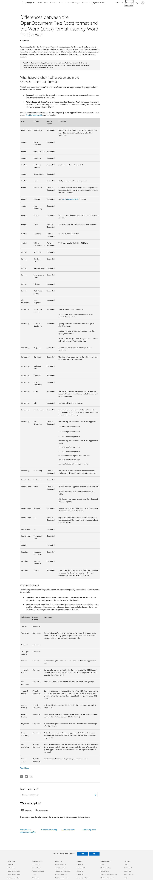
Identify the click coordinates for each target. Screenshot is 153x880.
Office (45, 3)
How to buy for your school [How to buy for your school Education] (61, 878)
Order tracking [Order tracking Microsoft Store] (35, 878)
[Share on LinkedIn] (25, 776)
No (94, 854)
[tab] (27, 810)
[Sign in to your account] (140, 2)
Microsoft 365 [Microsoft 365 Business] (79, 874)
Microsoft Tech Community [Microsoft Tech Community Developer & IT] (107, 878)
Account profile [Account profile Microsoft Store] (35, 864)
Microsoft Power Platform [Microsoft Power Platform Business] (82, 878)
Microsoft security (68, 829)
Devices (61, 3)
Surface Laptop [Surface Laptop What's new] (11, 868)
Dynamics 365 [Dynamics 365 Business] (80, 871)
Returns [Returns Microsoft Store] (34, 874)
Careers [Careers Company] (126, 864)
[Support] (28, 3)
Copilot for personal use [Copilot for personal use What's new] (14, 878)
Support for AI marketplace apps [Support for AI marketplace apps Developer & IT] (109, 874)
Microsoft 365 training (49, 829)
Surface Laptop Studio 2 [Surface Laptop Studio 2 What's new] (14, 871)
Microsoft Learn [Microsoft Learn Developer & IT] (105, 871)
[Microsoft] (15, 3)
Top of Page (24, 768)
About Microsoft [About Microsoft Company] (128, 868)
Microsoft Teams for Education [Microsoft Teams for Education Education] (62, 871)
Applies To (25, 40)
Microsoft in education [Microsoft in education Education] (60, 864)
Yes (82, 854)
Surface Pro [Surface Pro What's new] (10, 864)
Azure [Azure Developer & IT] (102, 864)
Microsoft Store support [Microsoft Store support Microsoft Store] (38, 871)
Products (52, 3)
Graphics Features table (34, 115)
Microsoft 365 (37, 3)
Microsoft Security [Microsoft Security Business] (81, 868)
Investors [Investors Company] (126, 878)
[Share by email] (30, 776)
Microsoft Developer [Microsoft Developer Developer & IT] (106, 868)
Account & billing (73, 3)
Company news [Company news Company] (127, 871)
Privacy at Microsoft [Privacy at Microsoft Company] (129, 874)
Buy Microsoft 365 (98, 3)
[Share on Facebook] (21, 776)
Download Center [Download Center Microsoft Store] (36, 868)
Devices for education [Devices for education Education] (60, 868)
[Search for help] (129, 2)
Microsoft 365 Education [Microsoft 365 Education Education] (61, 874)
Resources (85, 3)
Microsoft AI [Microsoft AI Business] (79, 864)
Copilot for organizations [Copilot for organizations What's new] (14, 874)
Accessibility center (89, 829)
